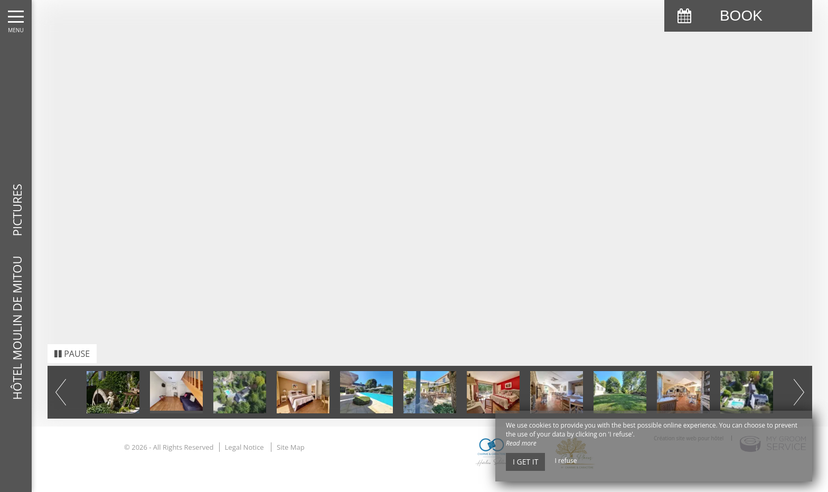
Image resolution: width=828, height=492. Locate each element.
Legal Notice (244, 437)
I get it (525, 462)
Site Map (291, 437)
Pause (72, 344)
